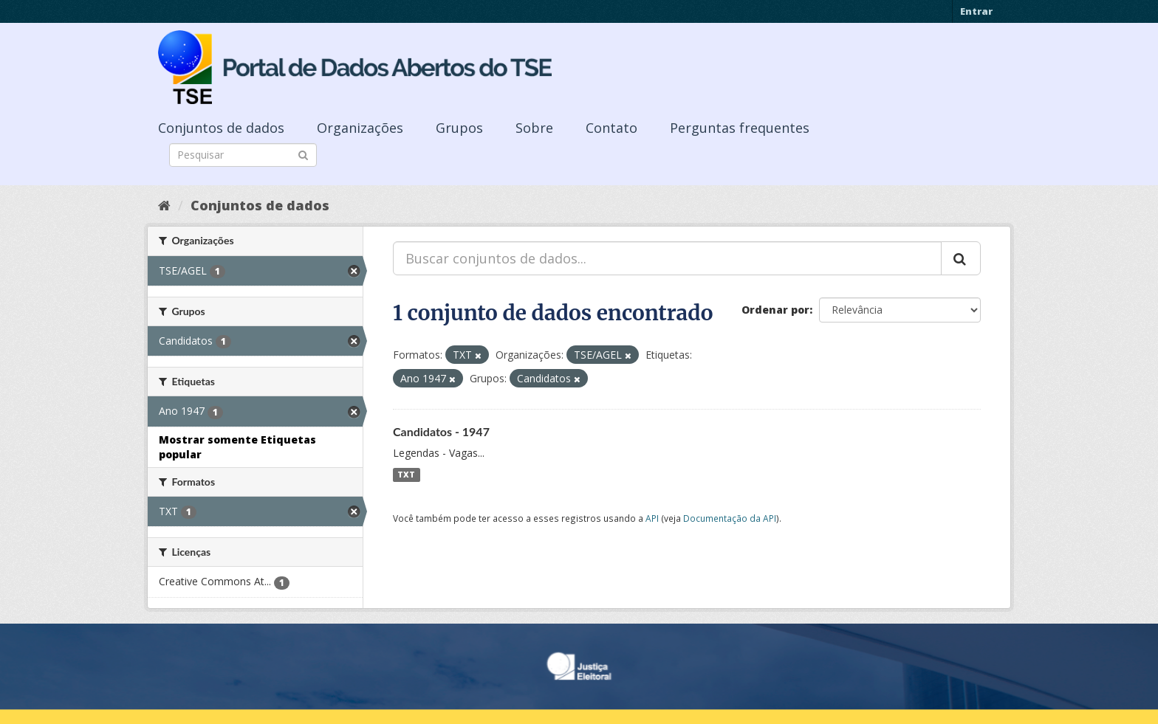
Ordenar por (775, 310)
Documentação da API (729, 518)
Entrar (976, 11)
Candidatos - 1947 (441, 431)
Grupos (459, 128)
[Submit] (303, 154)
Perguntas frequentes (739, 128)
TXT (406, 474)
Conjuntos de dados (221, 128)
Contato (611, 128)
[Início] (164, 205)
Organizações (360, 128)
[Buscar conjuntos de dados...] (667, 258)
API (652, 518)
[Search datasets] (243, 155)
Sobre (534, 128)
